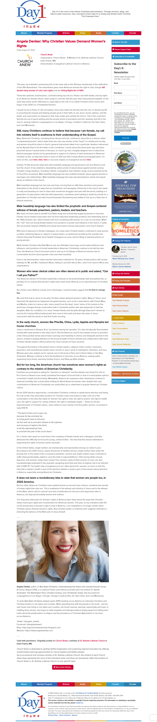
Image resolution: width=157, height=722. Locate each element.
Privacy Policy (53, 715)
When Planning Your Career (123, 259)
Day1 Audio (117, 295)
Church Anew (47, 55)
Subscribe (125, 138)
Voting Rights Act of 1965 (72, 91)
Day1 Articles (118, 288)
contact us (79, 703)
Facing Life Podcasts (121, 281)
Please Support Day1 (121, 49)
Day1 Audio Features (120, 311)
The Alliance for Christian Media (87, 693)
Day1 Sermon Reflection (121, 344)
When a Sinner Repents (121, 267)
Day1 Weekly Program (120, 300)
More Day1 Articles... (63, 667)
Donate (132, 33)
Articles (65, 33)
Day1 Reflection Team (120, 339)
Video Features (118, 323)
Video (82, 33)
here (35, 160)
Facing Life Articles (120, 274)
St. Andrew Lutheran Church (92, 641)
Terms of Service (65, 715)
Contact (115, 33)
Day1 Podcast (118, 351)
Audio (98, 33)
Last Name (118, 103)
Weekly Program (44, 33)
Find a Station (118, 381)
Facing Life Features (121, 241)
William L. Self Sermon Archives (125, 374)
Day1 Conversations (120, 329)
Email (116, 83)
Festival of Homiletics (120, 219)
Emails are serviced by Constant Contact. (125, 130)
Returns (74, 715)
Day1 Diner (116, 334)
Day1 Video (118, 318)
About (24, 33)
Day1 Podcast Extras (120, 306)
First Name (118, 93)
